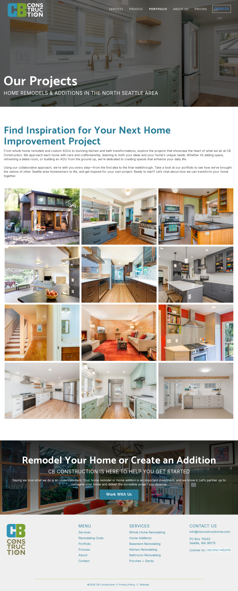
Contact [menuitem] (83, 561)
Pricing (200, 9)
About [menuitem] (82, 555)
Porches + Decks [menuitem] (141, 561)
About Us (180, 9)
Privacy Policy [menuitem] (127, 584)
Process (136, 9)
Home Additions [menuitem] (140, 538)
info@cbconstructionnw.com (209, 532)
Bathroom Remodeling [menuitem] (145, 555)
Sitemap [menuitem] (144, 584)
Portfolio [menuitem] (84, 544)
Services (116, 9)
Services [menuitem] (84, 532)
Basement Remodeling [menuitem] (144, 544)
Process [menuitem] (84, 549)
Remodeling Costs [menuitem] (91, 538)
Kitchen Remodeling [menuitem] (143, 549)
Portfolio (158, 9)
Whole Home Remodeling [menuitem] (147, 532)
